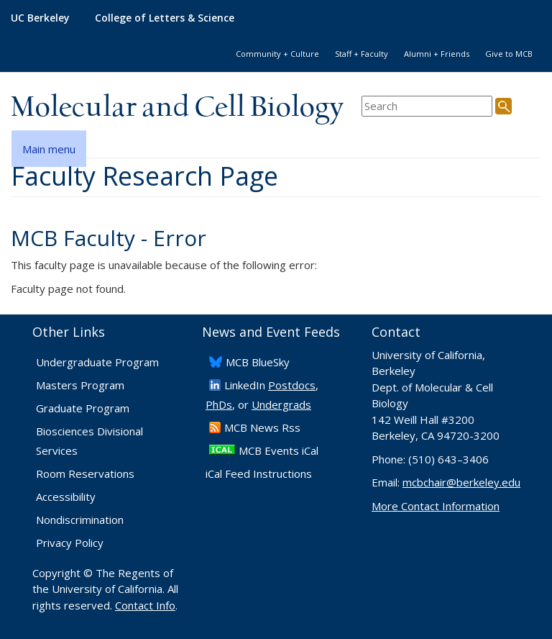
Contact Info (145, 605)
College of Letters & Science (164, 17)
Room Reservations (85, 473)
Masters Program (80, 385)
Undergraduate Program (97, 362)
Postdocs (292, 385)
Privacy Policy (70, 542)
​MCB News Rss (262, 427)
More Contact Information (436, 506)
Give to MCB (509, 53)
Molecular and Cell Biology (177, 108)
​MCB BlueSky (258, 362)
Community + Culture (277, 53)
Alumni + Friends (436, 53)
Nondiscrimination (80, 519)
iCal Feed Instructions (259, 473)
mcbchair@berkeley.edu (461, 482)
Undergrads (281, 404)
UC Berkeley (40, 17)
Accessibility (66, 496)
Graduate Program (82, 408)
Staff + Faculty (361, 53)
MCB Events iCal (278, 450)
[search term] (427, 106)
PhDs (219, 404)
